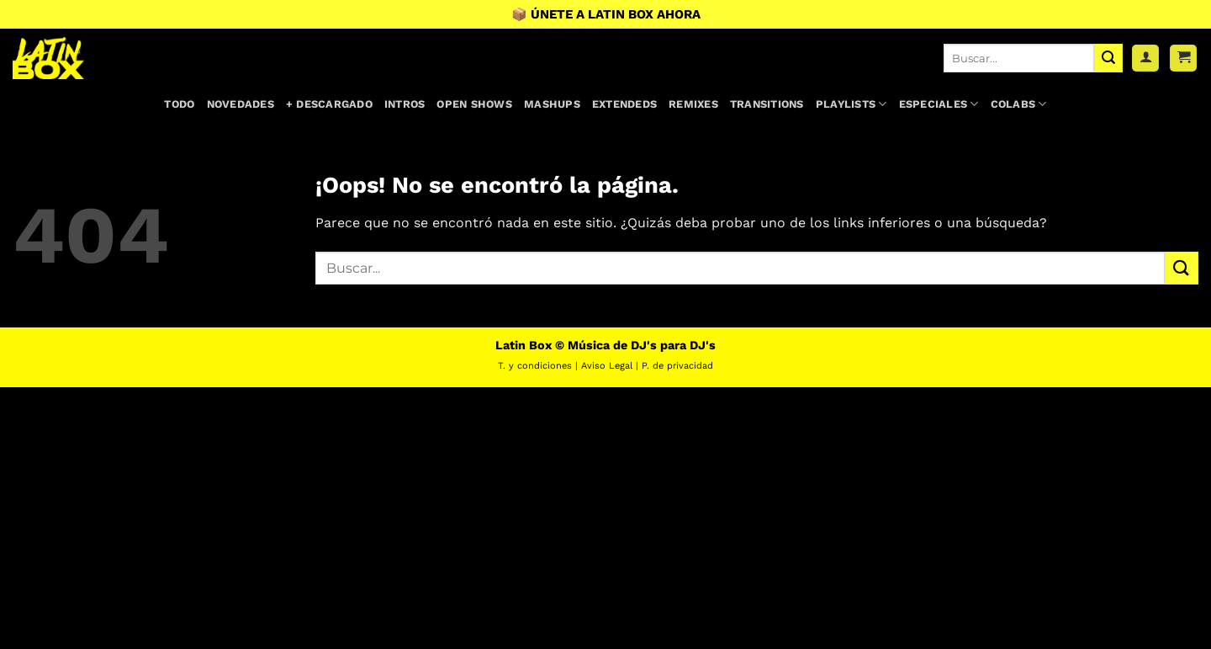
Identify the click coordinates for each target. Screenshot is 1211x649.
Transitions (767, 104)
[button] (1183, 58)
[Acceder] (1145, 58)
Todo (179, 104)
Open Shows (474, 104)
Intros (405, 104)
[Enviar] (1108, 58)
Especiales (939, 104)
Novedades (240, 104)
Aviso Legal (606, 365)
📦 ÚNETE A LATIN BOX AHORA (606, 14)
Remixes (693, 104)
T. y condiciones (535, 365)
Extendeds (624, 104)
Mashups (552, 104)
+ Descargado (329, 104)
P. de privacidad (677, 365)
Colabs (1019, 104)
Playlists (851, 104)
